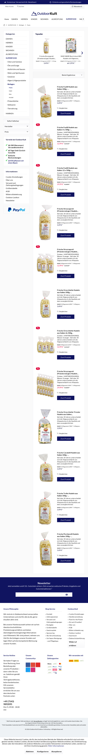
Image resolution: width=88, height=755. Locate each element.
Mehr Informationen (56, 746)
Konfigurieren (43, 751)
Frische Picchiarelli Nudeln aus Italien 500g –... (68, 535)
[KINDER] (34, 19)
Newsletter (10, 200)
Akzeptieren (56, 751)
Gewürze (11, 77)
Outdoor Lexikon (12, 197)
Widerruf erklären (73, 643)
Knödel (11, 97)
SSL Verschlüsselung (54, 636)
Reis (10, 94)
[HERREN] (24, 19)
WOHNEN (10, 50)
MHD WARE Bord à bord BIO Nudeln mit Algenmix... (71, 57)
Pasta (10, 87)
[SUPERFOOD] (71, 19)
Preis (7, 132)
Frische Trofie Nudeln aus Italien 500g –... (67, 494)
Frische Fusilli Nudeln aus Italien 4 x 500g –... (67, 128)
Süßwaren (11, 105)
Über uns (9, 180)
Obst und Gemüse (14, 62)
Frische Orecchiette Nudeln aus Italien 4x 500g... (68, 332)
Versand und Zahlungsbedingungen (14, 184)
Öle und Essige (13, 65)
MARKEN (10, 113)
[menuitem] (77, 6)
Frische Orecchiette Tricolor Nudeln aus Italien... (68, 413)
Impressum (73, 636)
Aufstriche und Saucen (16, 69)
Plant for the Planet (76, 619)
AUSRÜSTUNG (12, 54)
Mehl (10, 91)
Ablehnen (30, 751)
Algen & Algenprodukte (16, 80)
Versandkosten (37, 721)
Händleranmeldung (76, 617)
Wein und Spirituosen (16, 73)
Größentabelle (11, 188)
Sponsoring (50, 633)
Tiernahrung (12, 108)
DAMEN (9, 39)
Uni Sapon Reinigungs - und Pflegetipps (54, 639)
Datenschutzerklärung (77, 638)
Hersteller (9, 126)
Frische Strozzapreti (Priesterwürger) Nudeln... (46, 57)
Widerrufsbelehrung (14, 194)
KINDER (9, 46)
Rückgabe (50, 625)
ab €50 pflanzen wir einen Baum (16, 162)
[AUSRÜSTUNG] (57, 19)
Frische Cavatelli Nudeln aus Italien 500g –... (68, 454)
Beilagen (11, 84)
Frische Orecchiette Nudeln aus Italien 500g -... (68, 291)
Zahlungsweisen (52, 617)
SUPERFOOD (11, 58)
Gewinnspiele (51, 630)
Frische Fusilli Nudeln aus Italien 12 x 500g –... (67, 169)
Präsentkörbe (12, 101)
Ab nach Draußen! (75, 622)
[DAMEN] (14, 19)
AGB (8, 191)
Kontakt (49, 614)
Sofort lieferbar (13, 121)
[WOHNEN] (44, 19)
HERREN (9, 43)
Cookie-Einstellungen (14, 177)
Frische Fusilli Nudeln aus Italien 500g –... (67, 88)
